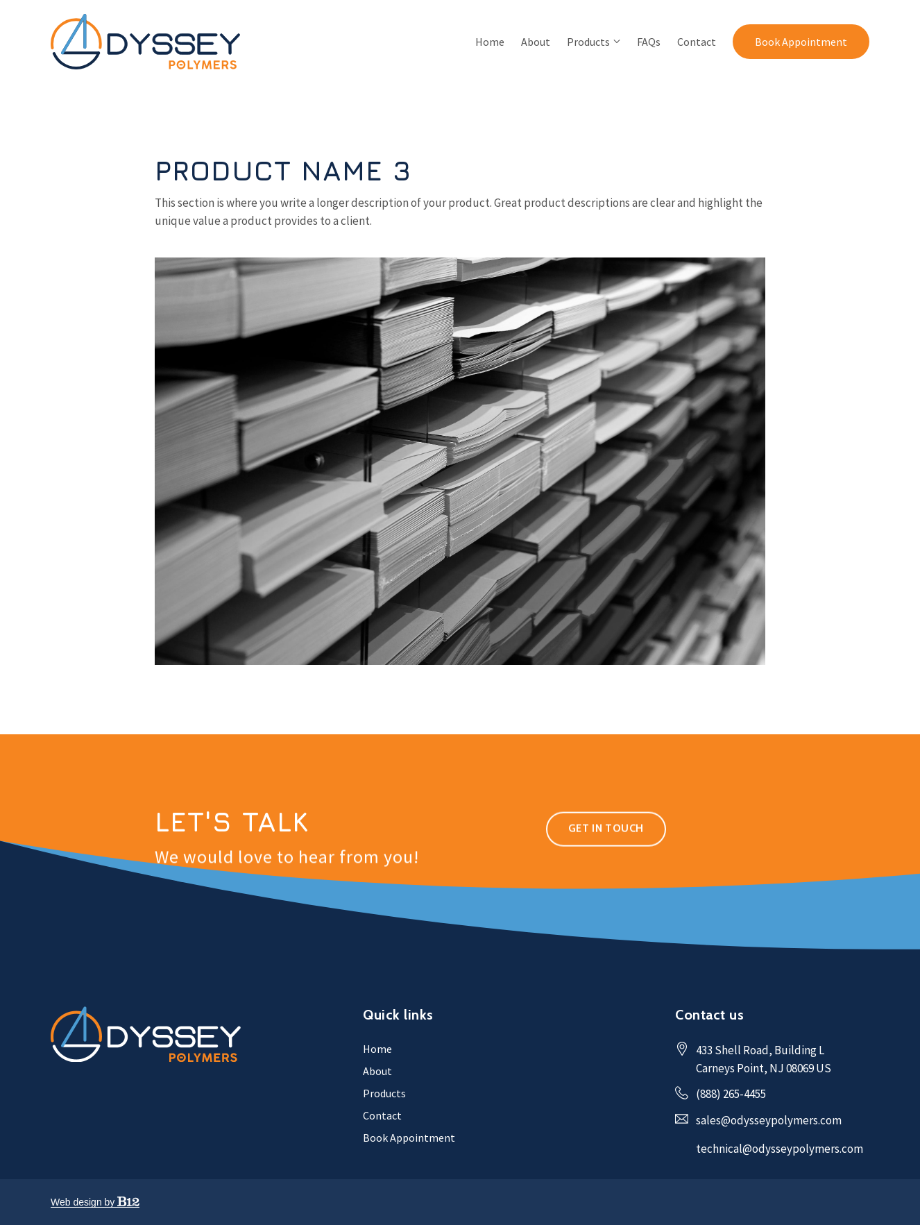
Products (588, 42)
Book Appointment (801, 42)
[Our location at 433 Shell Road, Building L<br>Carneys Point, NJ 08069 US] (763, 1059)
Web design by (95, 1202)
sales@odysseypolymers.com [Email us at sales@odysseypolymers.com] (769, 1120)
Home (489, 42)
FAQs (649, 42)
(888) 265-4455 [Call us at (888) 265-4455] (731, 1093)
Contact (696, 42)
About (535, 42)
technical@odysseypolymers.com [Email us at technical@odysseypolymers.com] (779, 1148)
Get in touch (606, 847)
